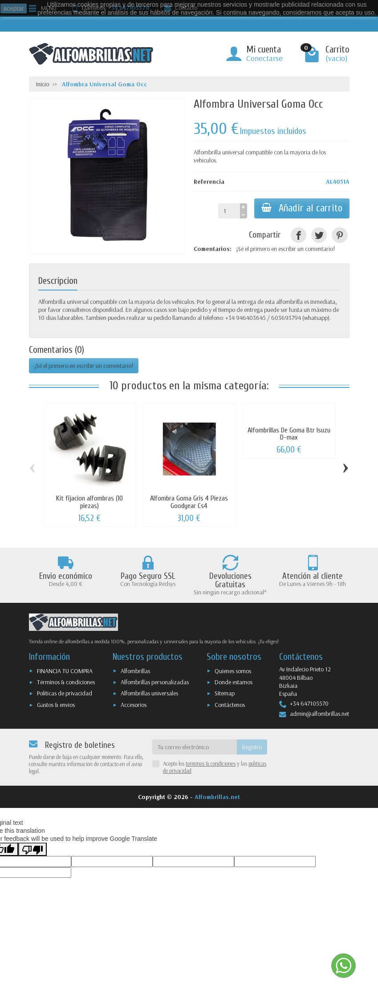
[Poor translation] (32, 849)
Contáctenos (230, 705)
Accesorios (133, 705)
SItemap (225, 693)
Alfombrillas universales (149, 693)
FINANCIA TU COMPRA (65, 671)
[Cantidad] (229, 210)
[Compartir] (298, 235)
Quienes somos (233, 671)
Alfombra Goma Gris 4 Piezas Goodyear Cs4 (189, 501)
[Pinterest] (339, 235)
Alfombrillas (135, 671)
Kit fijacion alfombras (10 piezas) (89, 501)
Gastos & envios (56, 705)
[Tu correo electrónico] (194, 747)
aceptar (13, 8)
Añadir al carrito (301, 208)
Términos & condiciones (66, 682)
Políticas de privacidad (64, 693)
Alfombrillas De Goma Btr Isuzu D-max (289, 433)
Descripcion (57, 281)
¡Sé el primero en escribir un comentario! (285, 249)
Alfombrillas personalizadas (155, 682)
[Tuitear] (319, 235)
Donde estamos (233, 682)
